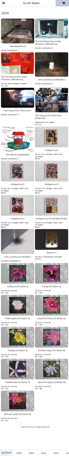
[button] (3, 3)
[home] (31, 3)
